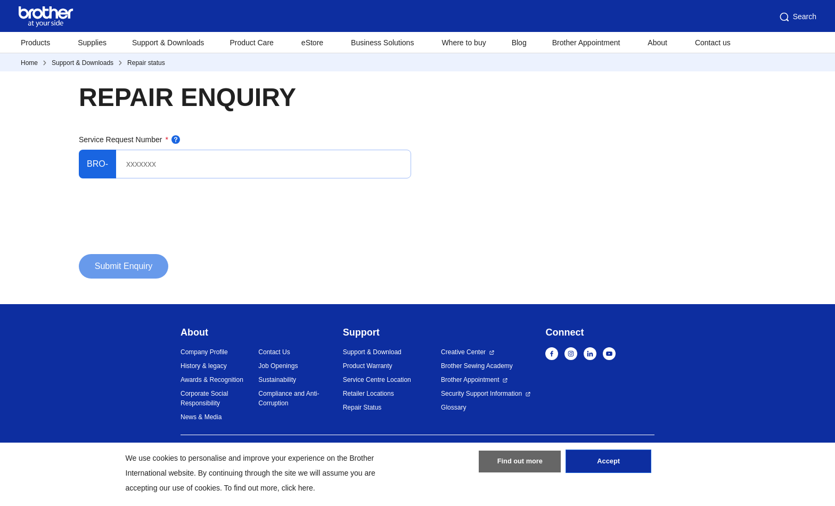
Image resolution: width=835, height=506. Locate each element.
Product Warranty (367, 366)
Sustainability (277, 379)
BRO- (97, 163)
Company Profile (204, 352)
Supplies (92, 42)
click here (297, 488)
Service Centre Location (377, 379)
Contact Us (274, 352)
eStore (312, 42)
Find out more (519, 465)
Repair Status (362, 407)
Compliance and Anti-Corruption (288, 398)
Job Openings (278, 366)
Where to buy (463, 42)
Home (29, 63)
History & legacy (204, 366)
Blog (519, 42)
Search (797, 17)
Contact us (713, 42)
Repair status (146, 63)
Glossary (453, 407)
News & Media (201, 417)
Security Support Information (481, 393)
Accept (608, 465)
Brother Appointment (586, 42)
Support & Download (372, 352)
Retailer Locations (368, 393)
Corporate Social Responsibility (204, 398)
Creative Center (463, 352)
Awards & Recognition (212, 379)
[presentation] (160, 220)
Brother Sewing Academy (477, 366)
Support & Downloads (168, 42)
